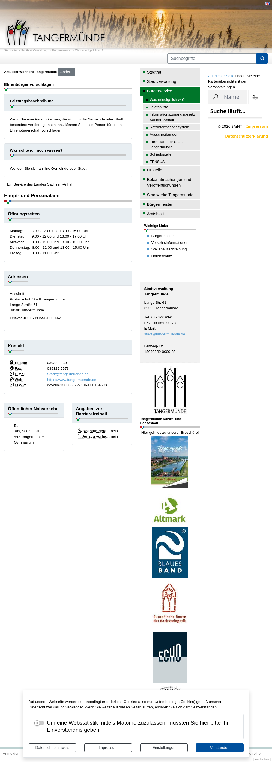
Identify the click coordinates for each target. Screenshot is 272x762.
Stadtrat (154, 72)
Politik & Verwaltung (34, 50)
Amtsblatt (155, 213)
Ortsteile (154, 170)
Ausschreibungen (164, 134)
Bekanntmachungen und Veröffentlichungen (169, 182)
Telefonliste (159, 107)
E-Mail (149, 328)
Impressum (108, 747)
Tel (146, 317)
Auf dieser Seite (221, 76)
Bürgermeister (160, 204)
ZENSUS (157, 162)
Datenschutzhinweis (52, 747)
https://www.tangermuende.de (71, 380)
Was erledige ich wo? (89, 50)
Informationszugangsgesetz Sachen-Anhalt (172, 117)
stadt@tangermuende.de (164, 334)
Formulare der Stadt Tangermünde (166, 144)
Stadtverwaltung (161, 81)
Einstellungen (164, 747)
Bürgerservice (61, 50)
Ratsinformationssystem (169, 127)
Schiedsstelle (161, 154)
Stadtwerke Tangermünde (170, 194)
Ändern (66, 72)
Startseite (10, 50)
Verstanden (219, 747)
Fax (147, 323)
